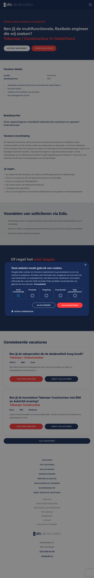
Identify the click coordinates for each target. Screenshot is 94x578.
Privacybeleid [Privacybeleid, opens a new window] (40, 284)
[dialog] (47, 289)
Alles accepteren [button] (69, 305)
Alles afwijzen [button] (42, 305)
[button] (22, 311)
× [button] (85, 265)
